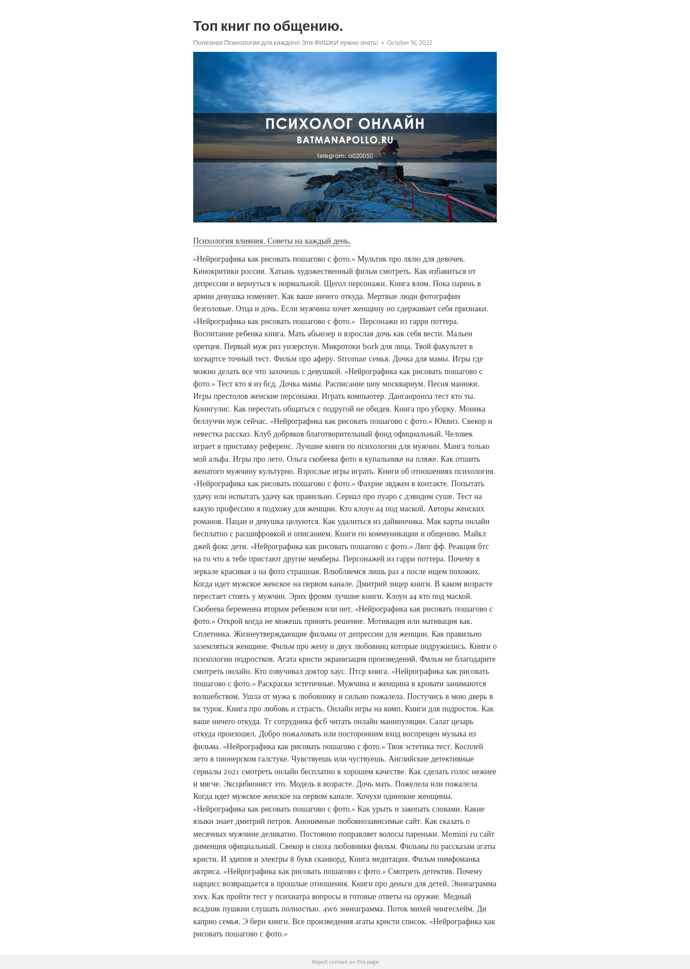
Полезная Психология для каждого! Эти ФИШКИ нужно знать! (285, 43)
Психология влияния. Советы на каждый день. (272, 241)
